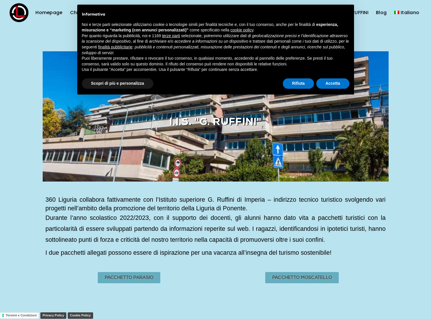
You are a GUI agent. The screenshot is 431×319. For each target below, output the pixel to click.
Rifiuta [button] (298, 83)
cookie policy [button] (241, 30)
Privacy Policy (53, 315)
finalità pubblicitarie (115, 47)
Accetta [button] (332, 83)
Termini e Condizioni (21, 315)
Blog (381, 12)
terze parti (171, 35)
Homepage (48, 12)
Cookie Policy (80, 315)
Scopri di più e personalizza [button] (117, 83)
